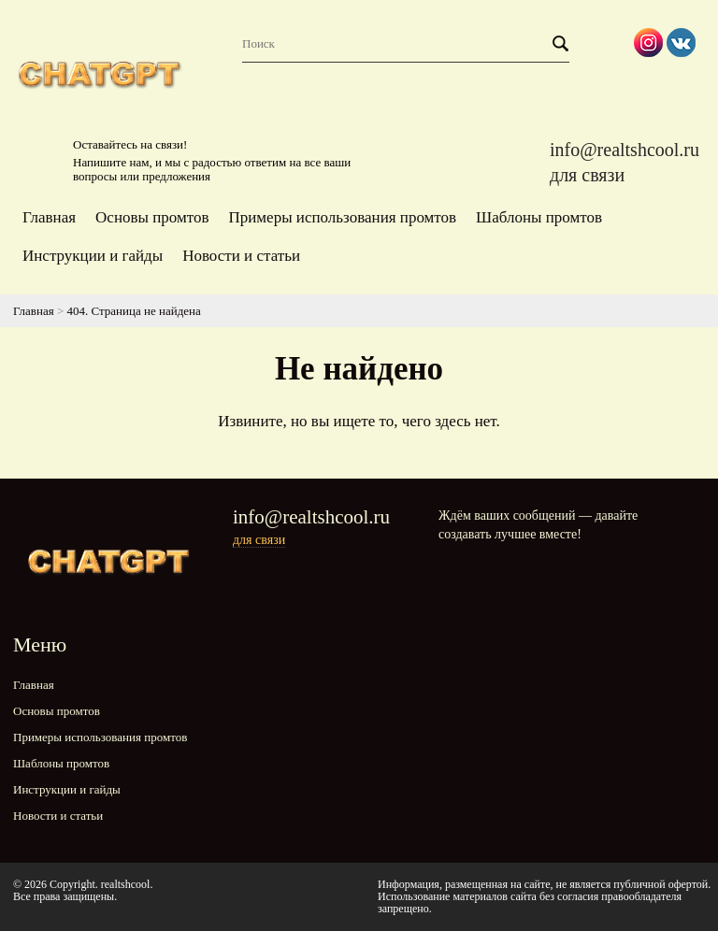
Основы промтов (151, 217)
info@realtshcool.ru (624, 149)
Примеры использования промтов (342, 217)
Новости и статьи (241, 256)
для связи (587, 175)
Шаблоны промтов (539, 217)
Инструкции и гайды (92, 256)
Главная (49, 217)
